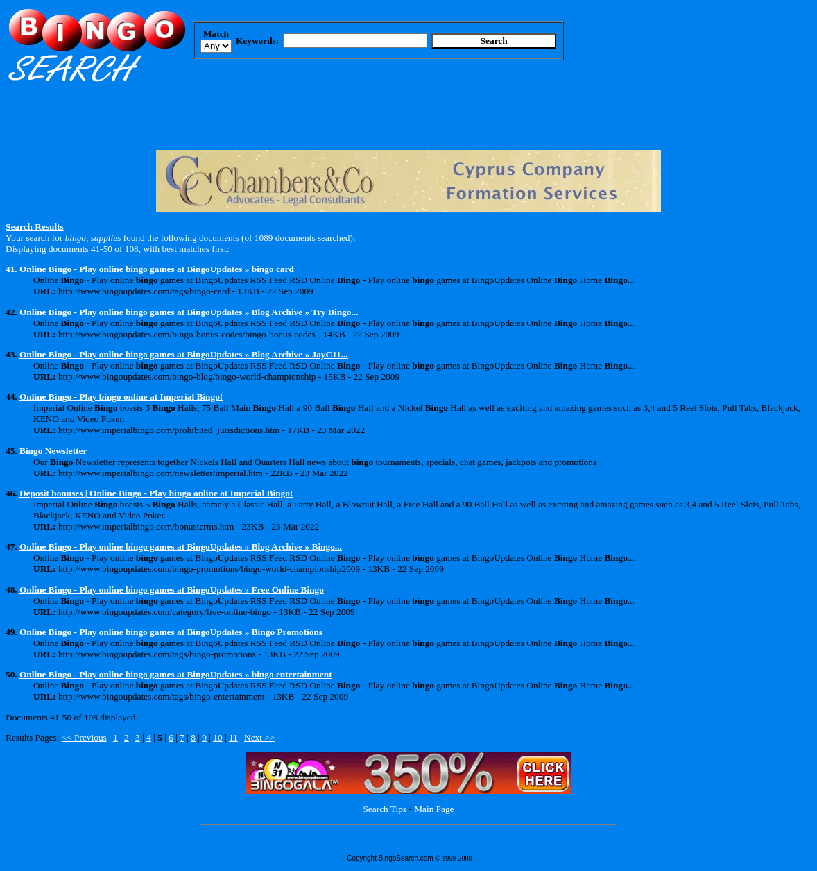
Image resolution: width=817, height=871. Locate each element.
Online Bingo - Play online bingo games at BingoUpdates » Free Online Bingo (171, 589)
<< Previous (84, 737)
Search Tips (384, 809)
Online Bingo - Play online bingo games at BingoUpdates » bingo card (156, 269)
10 (217, 737)
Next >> (259, 737)
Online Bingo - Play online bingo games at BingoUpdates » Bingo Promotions (170, 632)
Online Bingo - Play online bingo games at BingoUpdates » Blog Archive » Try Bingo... (188, 312)
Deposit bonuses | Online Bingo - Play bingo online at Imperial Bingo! (156, 493)
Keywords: (257, 40)
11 (233, 737)
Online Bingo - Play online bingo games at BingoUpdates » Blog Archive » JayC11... (183, 354)
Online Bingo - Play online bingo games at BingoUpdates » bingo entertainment (175, 674)
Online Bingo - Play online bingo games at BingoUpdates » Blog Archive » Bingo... (180, 546)
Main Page (434, 809)
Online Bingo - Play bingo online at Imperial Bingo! (121, 396)
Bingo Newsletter (53, 451)
